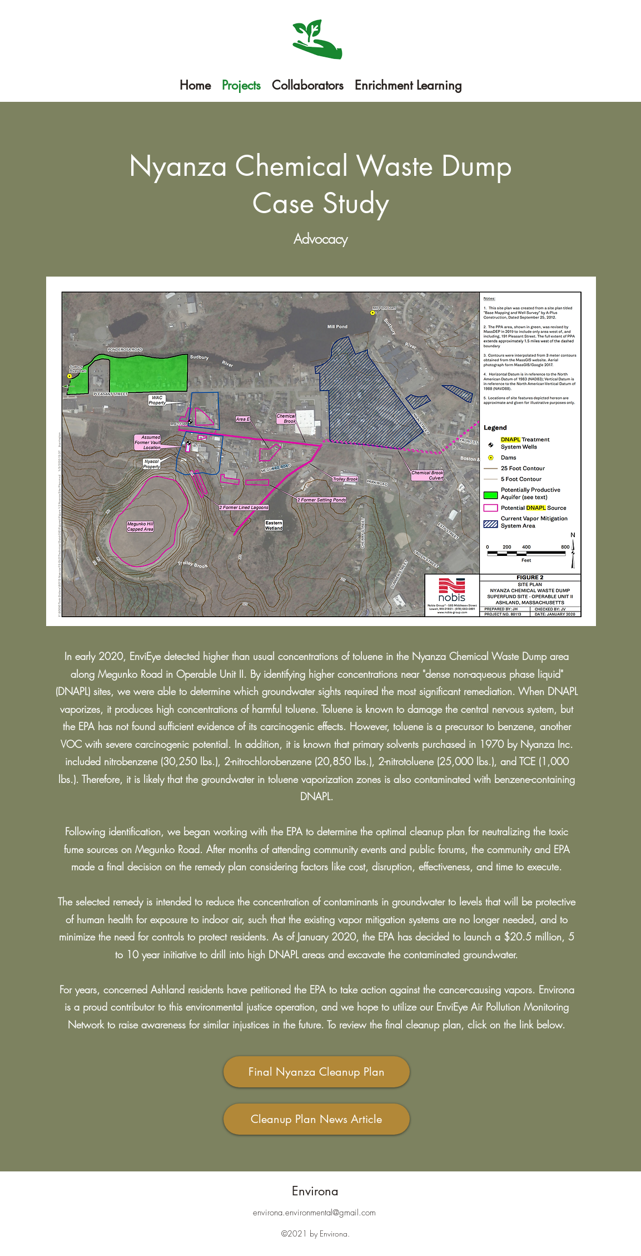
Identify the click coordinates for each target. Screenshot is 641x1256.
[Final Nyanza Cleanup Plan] (316, 1071)
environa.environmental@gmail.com (314, 1212)
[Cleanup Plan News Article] (316, 1119)
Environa (315, 1191)
